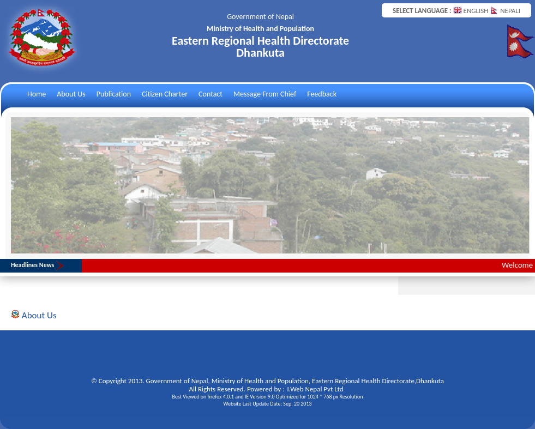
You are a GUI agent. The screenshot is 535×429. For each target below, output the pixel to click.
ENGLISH (471, 11)
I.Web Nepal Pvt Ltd (315, 389)
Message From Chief (264, 94)
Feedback (321, 94)
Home (36, 94)
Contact (211, 94)
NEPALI (505, 11)
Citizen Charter (165, 94)
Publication (114, 94)
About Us (71, 94)
